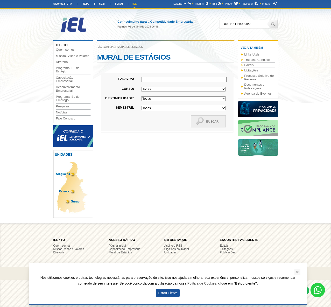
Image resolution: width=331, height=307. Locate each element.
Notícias (61, 112)
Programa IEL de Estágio (68, 69)
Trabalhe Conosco (257, 60)
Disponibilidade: (119, 98)
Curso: (128, 89)
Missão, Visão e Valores (72, 56)
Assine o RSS (173, 245)
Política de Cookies (201, 283)
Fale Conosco (65, 118)
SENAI (119, 3)
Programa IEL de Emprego (68, 98)
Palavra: (126, 79)
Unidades (170, 252)
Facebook (247, 3)
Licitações (251, 70)
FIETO (85, 3)
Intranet (266, 3)
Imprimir (199, 3)
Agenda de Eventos (258, 93)
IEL (135, 3)
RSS (215, 3)
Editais (249, 65)
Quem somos (65, 49)
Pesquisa (62, 106)
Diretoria (62, 62)
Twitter (228, 3)
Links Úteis (252, 54)
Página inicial (106, 47)
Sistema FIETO (62, 3)
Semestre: (125, 107)
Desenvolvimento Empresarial (68, 88)
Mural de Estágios (120, 252)
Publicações (228, 252)
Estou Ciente (167, 293)
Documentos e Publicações (254, 86)
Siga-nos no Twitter (176, 249)
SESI (102, 3)
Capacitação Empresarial (64, 79)
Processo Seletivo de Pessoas (259, 77)
